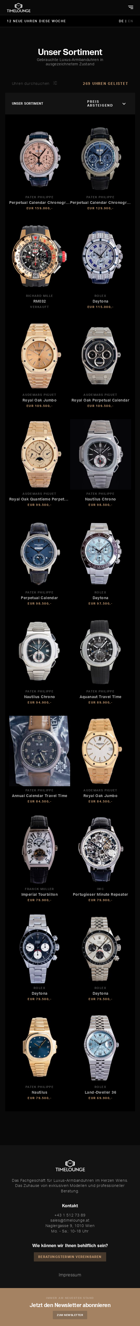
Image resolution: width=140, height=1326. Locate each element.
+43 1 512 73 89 (70, 1215)
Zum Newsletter (70, 1315)
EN (130, 21)
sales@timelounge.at (69, 1220)
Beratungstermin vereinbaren (70, 1257)
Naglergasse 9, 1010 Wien (70, 1225)
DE (122, 21)
